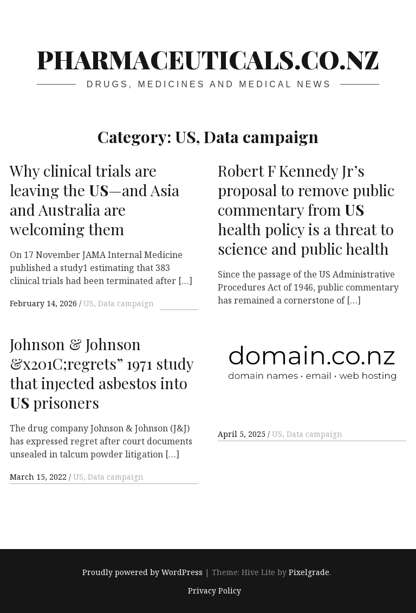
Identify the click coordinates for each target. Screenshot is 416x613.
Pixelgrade (309, 572)
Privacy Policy (214, 590)
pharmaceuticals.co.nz (208, 59)
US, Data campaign (118, 303)
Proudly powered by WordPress (142, 572)
